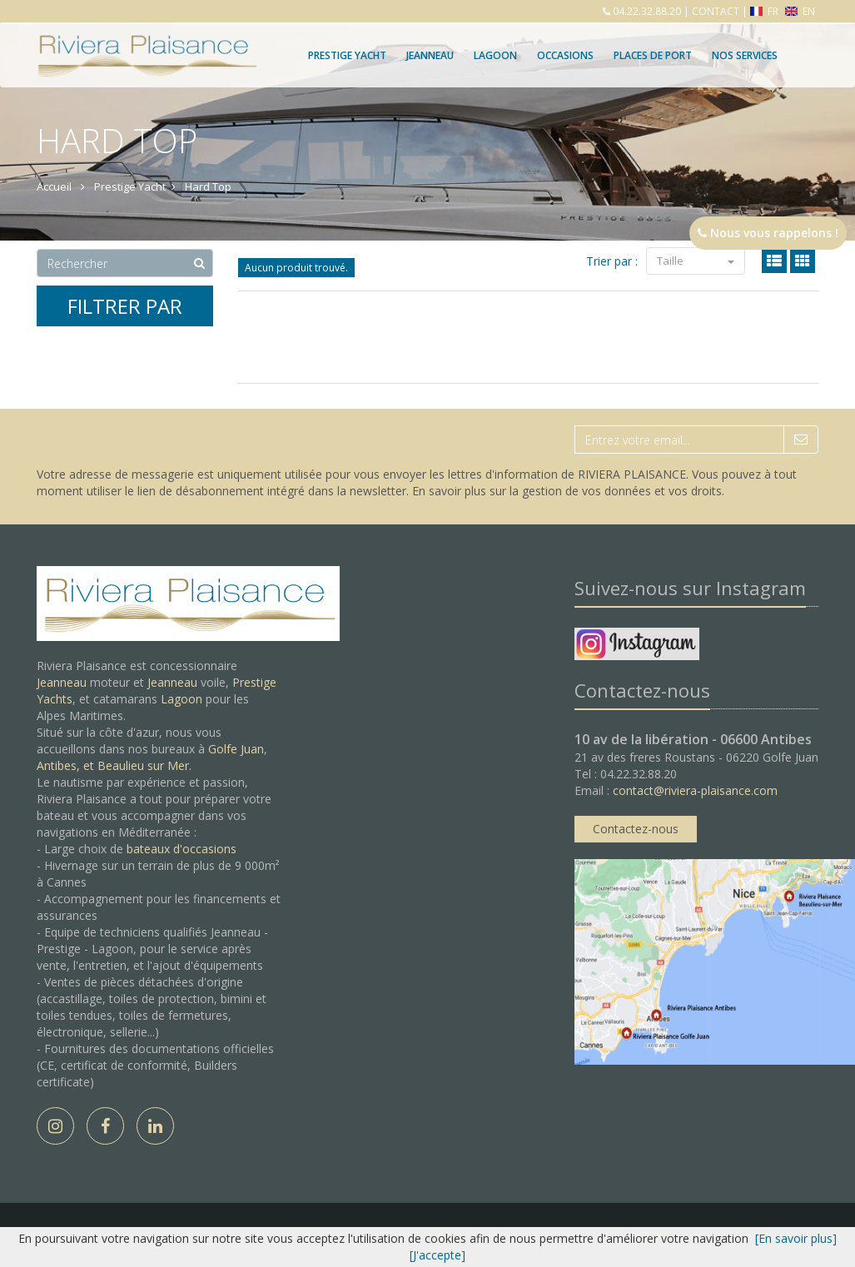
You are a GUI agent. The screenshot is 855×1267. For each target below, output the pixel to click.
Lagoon (181, 699)
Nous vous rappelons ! (768, 233)
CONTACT (715, 11)
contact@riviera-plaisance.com (695, 790)
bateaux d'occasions (181, 849)
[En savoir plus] (796, 1238)
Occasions (565, 55)
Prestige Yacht (347, 55)
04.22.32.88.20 (645, 11)
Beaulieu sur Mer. (144, 765)
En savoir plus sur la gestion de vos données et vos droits (567, 491)
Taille (695, 260)
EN (800, 11)
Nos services (745, 55)
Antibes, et (67, 765)
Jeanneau (430, 55)
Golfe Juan (236, 749)
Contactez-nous (636, 829)
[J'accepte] (437, 1255)
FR (765, 11)
